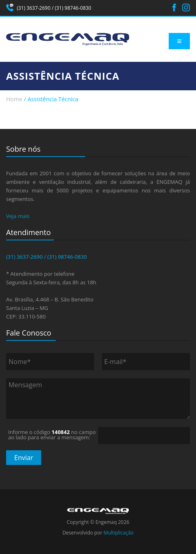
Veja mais (18, 216)
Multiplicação (119, 532)
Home (14, 99)
